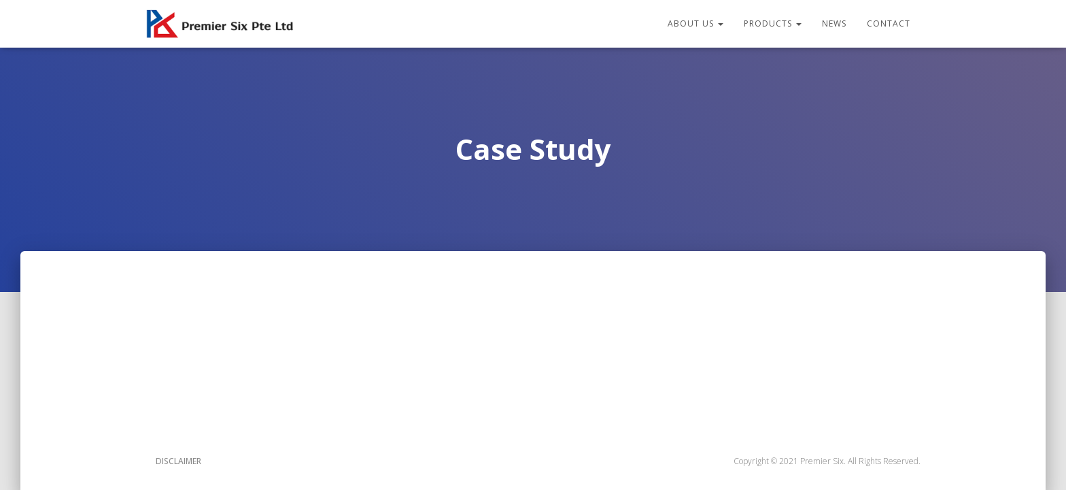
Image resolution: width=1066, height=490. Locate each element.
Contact (888, 23)
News (834, 23)
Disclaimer (178, 461)
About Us (695, 23)
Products (773, 23)
